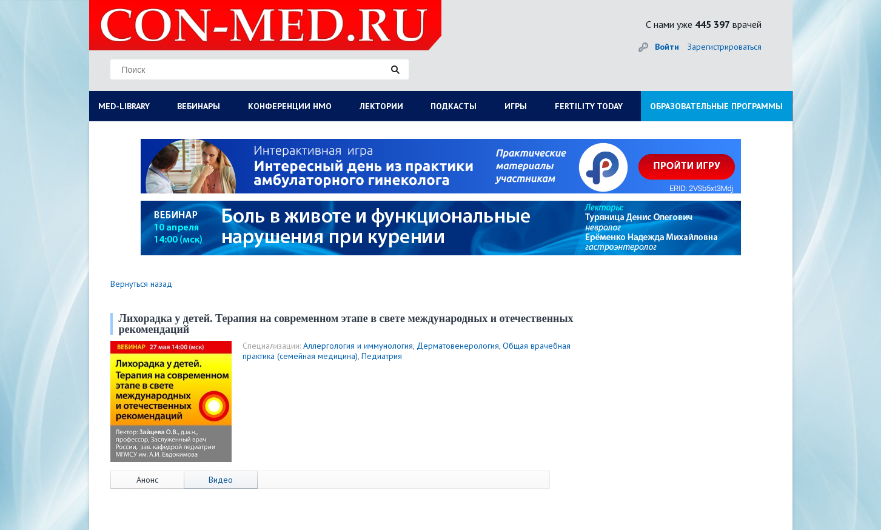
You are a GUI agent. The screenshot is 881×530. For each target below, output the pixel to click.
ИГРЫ (515, 106)
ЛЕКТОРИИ (381, 106)
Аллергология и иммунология (358, 345)
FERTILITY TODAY (589, 106)
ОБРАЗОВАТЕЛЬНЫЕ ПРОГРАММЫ (716, 106)
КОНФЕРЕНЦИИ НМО (290, 106)
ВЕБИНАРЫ (198, 106)
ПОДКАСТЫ (453, 106)
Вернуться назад (141, 283)
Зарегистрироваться (725, 46)
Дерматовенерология (458, 345)
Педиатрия (381, 356)
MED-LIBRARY (124, 106)
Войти (667, 46)
